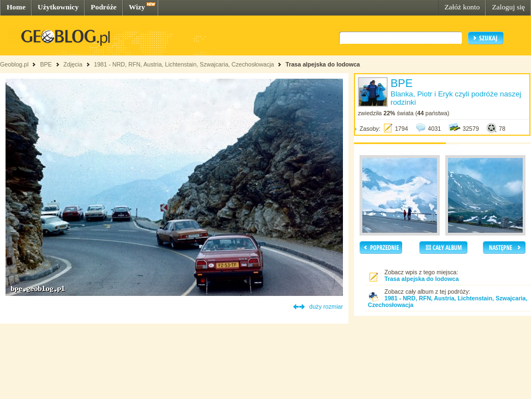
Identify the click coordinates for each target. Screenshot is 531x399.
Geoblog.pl (14, 64)
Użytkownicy (58, 7)
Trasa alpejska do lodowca (322, 64)
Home (16, 7)
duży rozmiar (326, 306)
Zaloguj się (508, 7)
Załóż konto (462, 7)
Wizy (137, 7)
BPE (45, 64)
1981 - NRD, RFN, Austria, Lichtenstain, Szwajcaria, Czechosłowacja (184, 64)
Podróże (104, 7)
